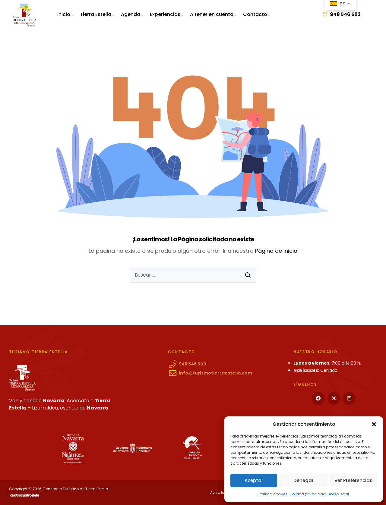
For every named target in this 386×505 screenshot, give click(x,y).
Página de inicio (276, 251)
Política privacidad (308, 494)
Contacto (255, 14)
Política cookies (273, 494)
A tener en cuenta (211, 14)
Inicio (63, 14)
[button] (374, 424)
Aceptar (254, 480)
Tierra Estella (95, 14)
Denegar (303, 480)
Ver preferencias (353, 480)
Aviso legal (339, 494)
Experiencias (165, 14)
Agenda (130, 14)
